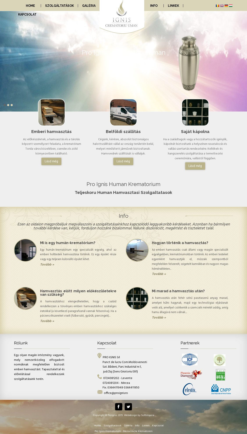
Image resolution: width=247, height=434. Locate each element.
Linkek (173, 5)
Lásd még (51, 161)
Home (30, 5)
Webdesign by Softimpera (139, 415)
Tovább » (47, 264)
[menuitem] (27, 5)
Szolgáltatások (59, 5)
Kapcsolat (27, 14)
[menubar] (110, 5)
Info (154, 5)
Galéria (89, 5)
